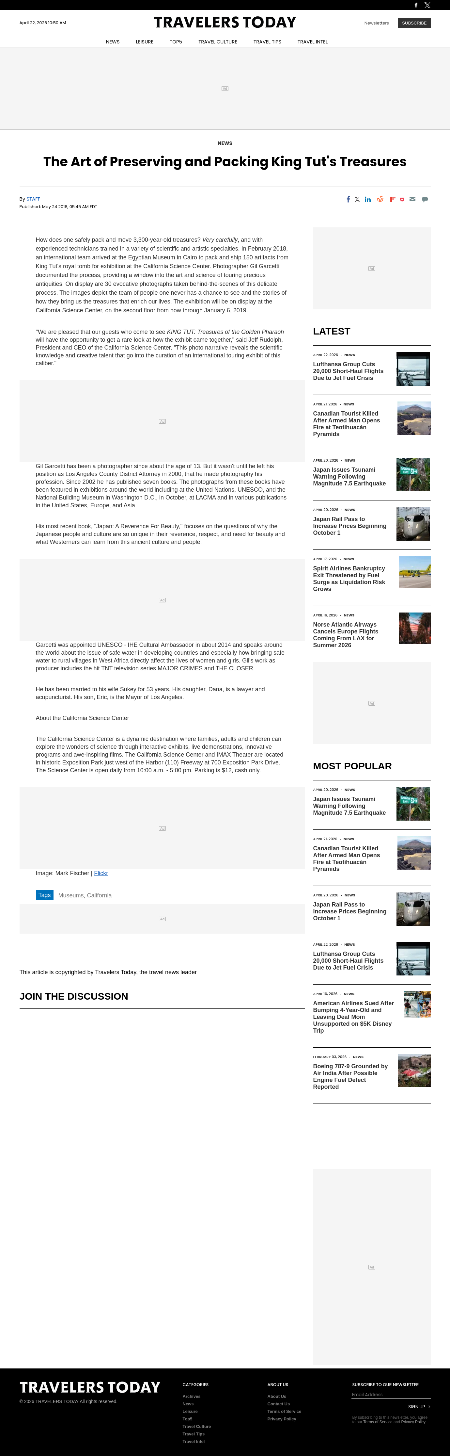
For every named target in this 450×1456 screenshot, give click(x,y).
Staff (33, 198)
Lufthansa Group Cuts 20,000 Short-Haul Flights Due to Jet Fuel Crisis (348, 371)
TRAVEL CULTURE (217, 41)
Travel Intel (194, 1441)
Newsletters (377, 23)
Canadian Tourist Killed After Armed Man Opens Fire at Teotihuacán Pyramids (346, 423)
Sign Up (416, 1407)
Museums (71, 895)
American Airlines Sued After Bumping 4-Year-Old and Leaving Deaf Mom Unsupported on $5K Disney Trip (353, 1017)
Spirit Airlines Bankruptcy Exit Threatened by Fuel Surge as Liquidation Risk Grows (349, 578)
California (99, 895)
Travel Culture (197, 1426)
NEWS (113, 41)
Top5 (188, 1418)
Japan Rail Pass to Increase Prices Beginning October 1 (350, 526)
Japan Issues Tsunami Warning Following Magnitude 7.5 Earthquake (349, 476)
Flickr (101, 873)
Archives (192, 1396)
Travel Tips (194, 1433)
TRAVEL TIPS (267, 41)
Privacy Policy (282, 1418)
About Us (277, 1396)
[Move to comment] (424, 199)
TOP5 (176, 41)
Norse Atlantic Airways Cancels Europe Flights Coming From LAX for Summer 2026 (346, 634)
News (225, 143)
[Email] (412, 199)
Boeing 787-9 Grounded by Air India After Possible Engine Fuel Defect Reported (350, 1076)
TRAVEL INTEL (313, 41)
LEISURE (144, 41)
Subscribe (414, 23)
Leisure (190, 1411)
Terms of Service (285, 1411)
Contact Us (279, 1403)
